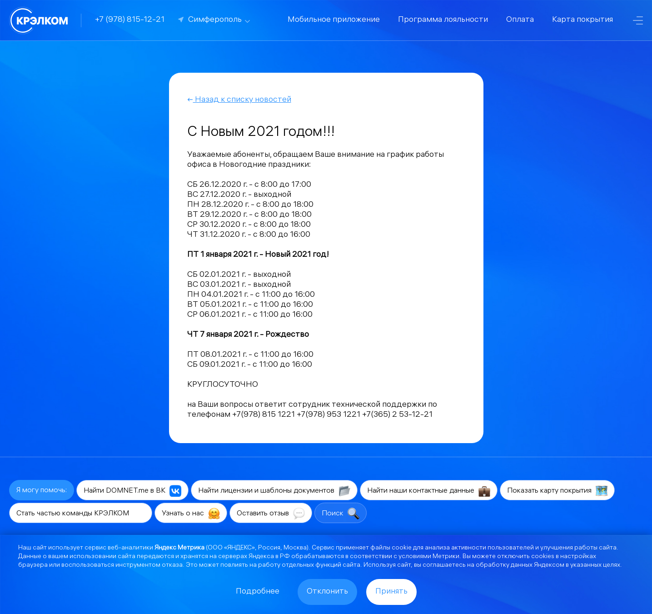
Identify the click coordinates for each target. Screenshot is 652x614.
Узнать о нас (191, 513)
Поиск (340, 513)
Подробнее (257, 592)
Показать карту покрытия (557, 491)
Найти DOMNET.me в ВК (132, 491)
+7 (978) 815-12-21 (129, 20)
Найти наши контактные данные (428, 491)
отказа (172, 565)
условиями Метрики (428, 557)
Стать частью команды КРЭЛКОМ (80, 513)
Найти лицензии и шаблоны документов (274, 491)
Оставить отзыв (271, 513)
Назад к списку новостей (239, 100)
